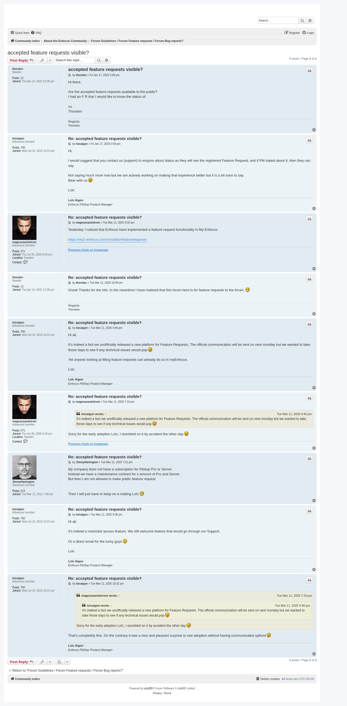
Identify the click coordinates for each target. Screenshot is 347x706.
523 (23, 490)
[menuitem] (36, 33)
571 (23, 251)
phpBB (148, 688)
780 (23, 147)
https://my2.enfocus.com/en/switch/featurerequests (107, 239)
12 (22, 78)
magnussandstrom (24, 242)
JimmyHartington (23, 481)
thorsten (17, 68)
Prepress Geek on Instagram (88, 249)
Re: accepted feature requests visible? (105, 138)
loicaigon (18, 138)
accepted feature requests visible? (48, 53)
